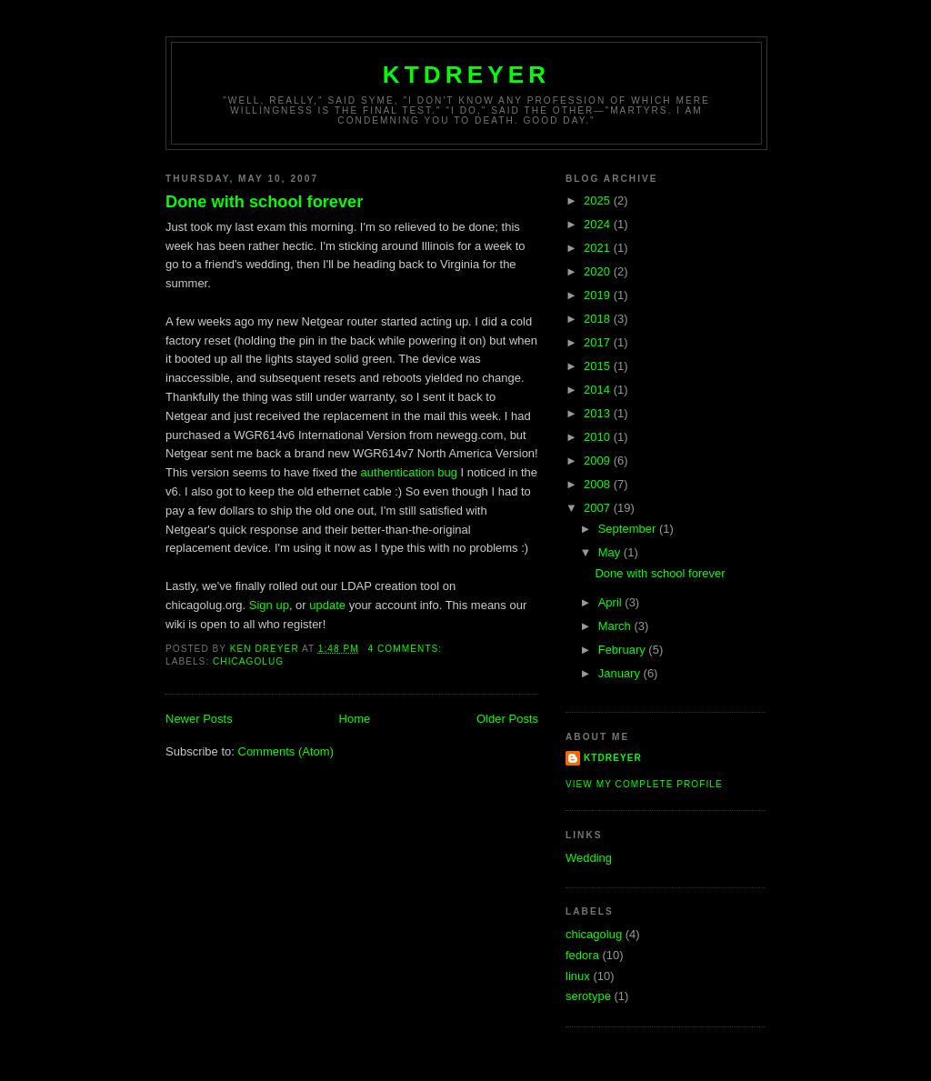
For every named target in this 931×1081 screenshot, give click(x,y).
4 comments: (406, 649)
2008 (599, 484)
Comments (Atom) (286, 751)
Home (355, 719)
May (611, 552)
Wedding (589, 858)
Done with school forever (264, 202)
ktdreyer (467, 74)
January (621, 673)
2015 (599, 366)
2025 (599, 200)
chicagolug (248, 661)
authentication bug (409, 472)
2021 (599, 248)
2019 (599, 295)
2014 (599, 389)
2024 (599, 224)
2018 (599, 318)
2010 (599, 437)
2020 (599, 271)
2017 (599, 342)
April (612, 602)
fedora (582, 955)
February (623, 649)
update (327, 605)
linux (578, 976)
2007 (599, 508)
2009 (599, 460)
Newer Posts (199, 719)
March (616, 626)
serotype (588, 996)
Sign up (269, 605)
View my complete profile (644, 784)
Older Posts (507, 719)
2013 (599, 413)
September (628, 528)
